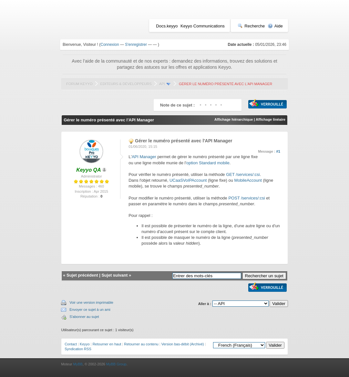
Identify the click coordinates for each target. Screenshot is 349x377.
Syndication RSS (78, 349)
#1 (278, 151)
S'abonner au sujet (84, 317)
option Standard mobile (208, 162)
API (162, 84)
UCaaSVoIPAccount (188, 180)
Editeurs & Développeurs (126, 84)
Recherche (251, 26)
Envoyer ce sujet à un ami (89, 309)
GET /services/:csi (243, 174)
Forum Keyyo (79, 84)
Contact (71, 344)
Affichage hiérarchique (233, 119)
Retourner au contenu (141, 344)
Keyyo (85, 344)
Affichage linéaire (270, 119)
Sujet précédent (82, 275)
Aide (275, 26)
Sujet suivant (114, 275)
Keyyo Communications (202, 26)
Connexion (109, 44)
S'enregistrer (136, 44)
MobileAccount (248, 180)
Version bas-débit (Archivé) (182, 344)
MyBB (77, 364)
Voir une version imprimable (91, 302)
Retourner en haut (107, 344)
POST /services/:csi (246, 198)
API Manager (144, 156)
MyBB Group (116, 364)
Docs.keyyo (167, 26)
